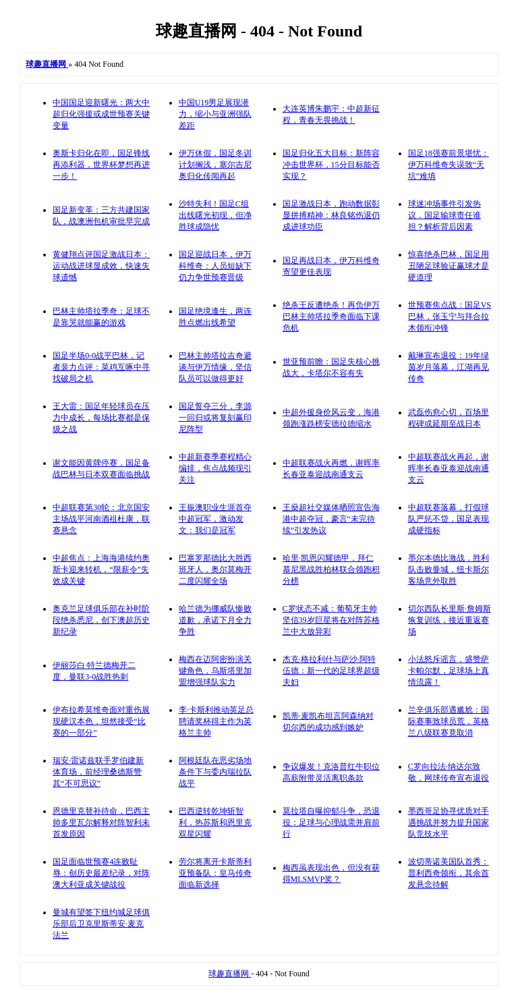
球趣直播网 (229, 973)
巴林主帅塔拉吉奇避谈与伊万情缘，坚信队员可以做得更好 (215, 367)
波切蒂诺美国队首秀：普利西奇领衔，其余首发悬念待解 (448, 873)
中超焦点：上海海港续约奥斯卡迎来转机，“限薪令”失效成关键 (101, 569)
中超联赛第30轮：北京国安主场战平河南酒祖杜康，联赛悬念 (101, 519)
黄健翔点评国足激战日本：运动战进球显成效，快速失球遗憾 (101, 266)
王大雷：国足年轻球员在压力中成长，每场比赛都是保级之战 (101, 417)
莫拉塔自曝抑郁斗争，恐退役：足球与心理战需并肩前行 (331, 822)
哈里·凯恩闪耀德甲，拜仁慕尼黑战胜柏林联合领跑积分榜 (331, 569)
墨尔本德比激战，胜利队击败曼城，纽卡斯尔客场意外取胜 (448, 569)
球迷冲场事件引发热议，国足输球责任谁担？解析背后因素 (444, 215)
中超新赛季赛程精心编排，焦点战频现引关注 (215, 468)
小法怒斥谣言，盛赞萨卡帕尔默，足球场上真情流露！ (448, 670)
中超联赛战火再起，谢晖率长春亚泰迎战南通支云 (448, 468)
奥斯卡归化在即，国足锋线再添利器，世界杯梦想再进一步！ (101, 164)
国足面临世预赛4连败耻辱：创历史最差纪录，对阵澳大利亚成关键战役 (101, 873)
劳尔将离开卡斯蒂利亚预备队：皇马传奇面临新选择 (215, 873)
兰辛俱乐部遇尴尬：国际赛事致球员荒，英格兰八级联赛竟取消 (448, 721)
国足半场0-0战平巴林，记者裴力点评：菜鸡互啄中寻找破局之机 (101, 367)
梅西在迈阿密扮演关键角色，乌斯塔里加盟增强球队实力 (215, 670)
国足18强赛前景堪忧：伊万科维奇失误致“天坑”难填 (448, 164)
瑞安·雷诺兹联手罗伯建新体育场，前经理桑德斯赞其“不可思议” (98, 772)
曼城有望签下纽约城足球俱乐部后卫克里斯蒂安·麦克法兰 (101, 923)
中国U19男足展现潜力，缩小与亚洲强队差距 (215, 114)
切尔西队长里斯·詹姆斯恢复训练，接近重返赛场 (449, 620)
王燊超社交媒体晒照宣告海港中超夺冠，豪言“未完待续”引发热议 (331, 519)
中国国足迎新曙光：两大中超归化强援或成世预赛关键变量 (101, 114)
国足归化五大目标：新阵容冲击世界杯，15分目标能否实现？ (331, 164)
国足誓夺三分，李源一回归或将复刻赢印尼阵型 (215, 417)
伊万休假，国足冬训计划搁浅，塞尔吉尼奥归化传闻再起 (215, 164)
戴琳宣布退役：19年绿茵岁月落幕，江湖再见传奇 (448, 367)
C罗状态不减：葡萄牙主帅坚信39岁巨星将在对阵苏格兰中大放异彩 (331, 620)
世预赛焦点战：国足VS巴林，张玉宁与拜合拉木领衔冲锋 (449, 316)
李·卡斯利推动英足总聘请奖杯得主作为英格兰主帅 (216, 721)
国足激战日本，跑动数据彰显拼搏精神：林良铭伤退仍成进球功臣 (331, 215)
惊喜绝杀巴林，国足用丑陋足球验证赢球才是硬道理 (448, 266)
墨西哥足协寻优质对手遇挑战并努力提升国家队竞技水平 (448, 822)
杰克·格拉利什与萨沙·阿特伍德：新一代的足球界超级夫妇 (331, 670)
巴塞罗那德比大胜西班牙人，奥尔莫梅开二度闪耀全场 (215, 569)
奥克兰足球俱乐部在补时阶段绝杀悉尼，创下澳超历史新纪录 (101, 620)
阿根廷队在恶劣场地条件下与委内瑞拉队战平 (215, 772)
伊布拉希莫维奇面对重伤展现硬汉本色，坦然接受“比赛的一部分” (101, 721)
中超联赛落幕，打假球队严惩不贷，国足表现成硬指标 (448, 519)
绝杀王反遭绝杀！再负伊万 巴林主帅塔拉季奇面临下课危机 (331, 316)
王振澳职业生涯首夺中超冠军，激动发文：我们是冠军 (215, 519)
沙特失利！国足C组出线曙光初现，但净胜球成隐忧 (215, 215)
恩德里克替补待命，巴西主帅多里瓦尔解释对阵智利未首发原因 (101, 822)
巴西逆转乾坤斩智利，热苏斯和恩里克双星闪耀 (215, 822)
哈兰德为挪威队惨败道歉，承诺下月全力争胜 (215, 620)
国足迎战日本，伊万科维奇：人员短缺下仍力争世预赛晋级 (215, 266)
